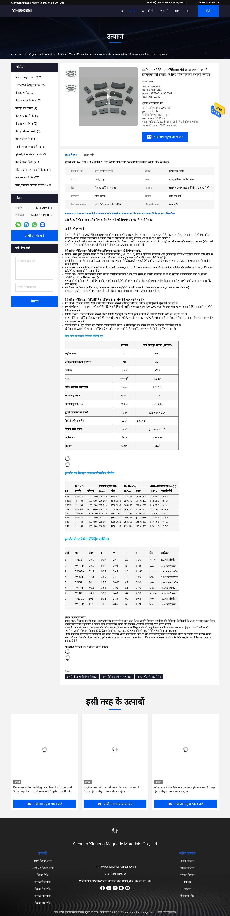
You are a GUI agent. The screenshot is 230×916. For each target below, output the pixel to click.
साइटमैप (187, 888)
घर (122, 10)
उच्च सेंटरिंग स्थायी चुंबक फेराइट (117, 676)
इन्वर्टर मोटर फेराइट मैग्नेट (149, 676)
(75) (27, 177)
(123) (33, 185)
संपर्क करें (164, 10)
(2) (26, 123)
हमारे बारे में (147, 10)
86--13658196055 (207, 2)
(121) (28, 77)
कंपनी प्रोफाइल (187, 860)
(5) (27, 131)
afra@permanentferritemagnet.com (167, 2)
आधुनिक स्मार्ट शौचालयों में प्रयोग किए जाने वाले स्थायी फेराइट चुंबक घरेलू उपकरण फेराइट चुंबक (111, 789)
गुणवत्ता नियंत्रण (187, 874)
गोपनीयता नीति (187, 895)
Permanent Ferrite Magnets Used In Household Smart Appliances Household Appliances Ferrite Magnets (42, 790)
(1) (26, 108)
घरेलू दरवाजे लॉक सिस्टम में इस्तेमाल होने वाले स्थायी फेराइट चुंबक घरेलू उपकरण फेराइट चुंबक (185, 789)
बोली (208, 10)
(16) (27, 100)
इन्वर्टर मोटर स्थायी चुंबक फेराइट (81, 676)
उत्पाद (132, 10)
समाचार (187, 881)
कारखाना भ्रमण (187, 867)
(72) (27, 162)
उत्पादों (21, 54)
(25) (30, 85)
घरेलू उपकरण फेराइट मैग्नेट (40, 54)
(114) (33, 169)
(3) (27, 115)
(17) (24, 92)
